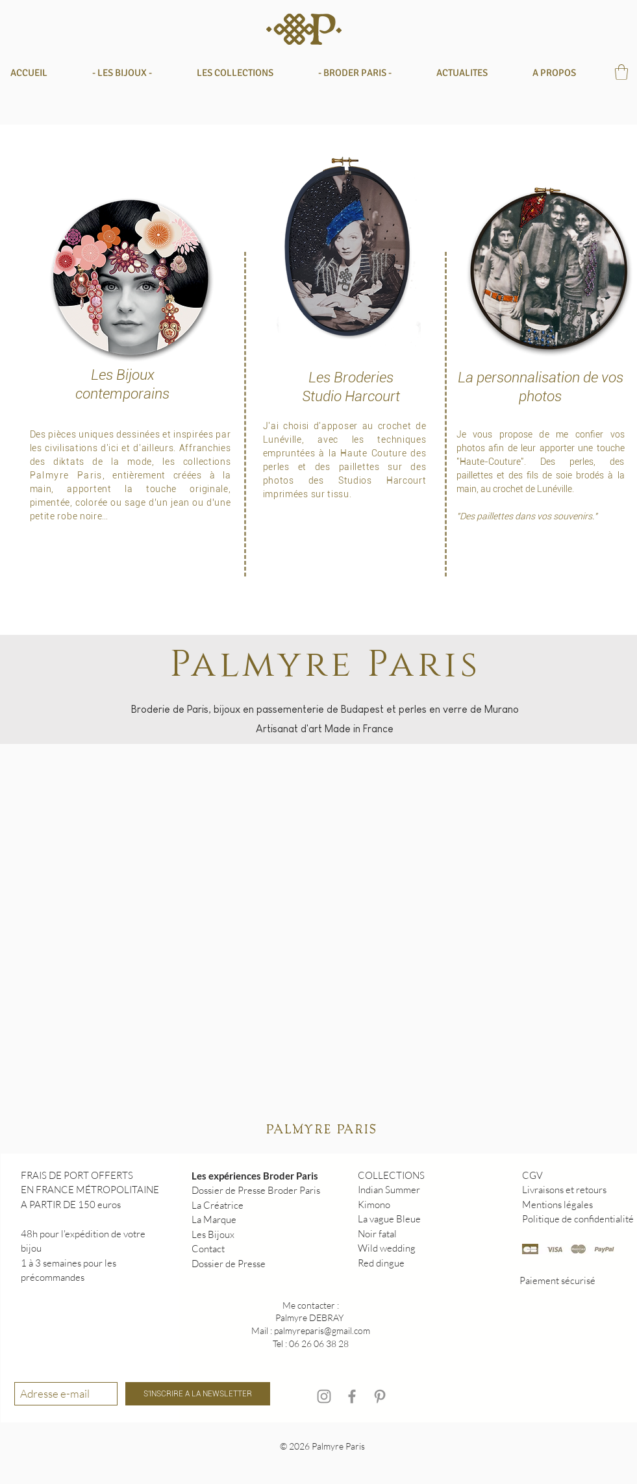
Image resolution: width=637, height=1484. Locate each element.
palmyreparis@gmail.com (322, 1330)
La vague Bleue (389, 1219)
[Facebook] (352, 1396)
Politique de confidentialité (578, 1219)
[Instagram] (324, 1396)
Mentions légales (557, 1204)
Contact (208, 1249)
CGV (532, 1175)
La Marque (214, 1219)
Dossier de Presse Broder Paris (256, 1190)
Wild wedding (387, 1248)
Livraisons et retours (564, 1189)
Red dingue (381, 1263)
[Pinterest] (380, 1396)
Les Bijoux (213, 1234)
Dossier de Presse (229, 1263)
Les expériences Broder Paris (255, 1175)
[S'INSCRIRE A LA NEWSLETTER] (197, 1393)
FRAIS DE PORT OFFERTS (77, 1175)
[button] (247, 73)
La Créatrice (218, 1205)
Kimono (374, 1204)
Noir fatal (377, 1234)
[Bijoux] (130, 278)
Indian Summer (389, 1189)
